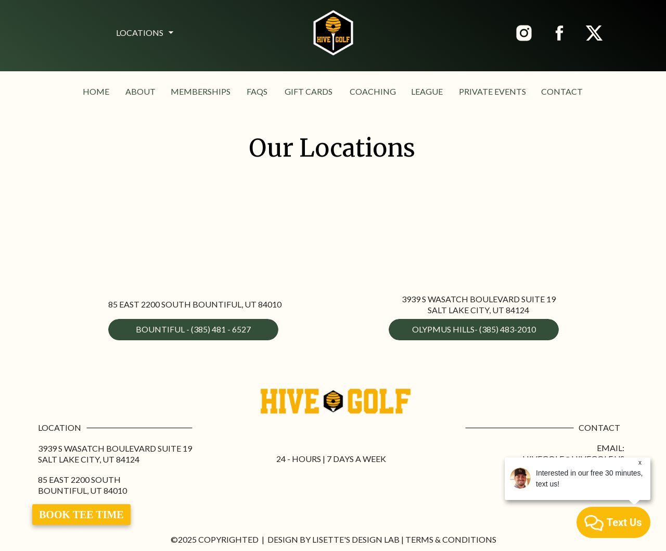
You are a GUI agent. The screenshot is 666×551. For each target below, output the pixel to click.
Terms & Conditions (450, 539)
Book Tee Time (81, 514)
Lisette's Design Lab (356, 539)
